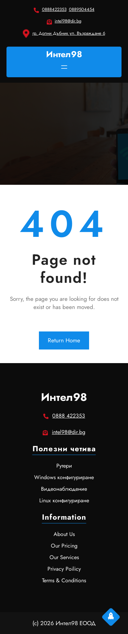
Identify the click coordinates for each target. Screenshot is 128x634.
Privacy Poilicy (64, 569)
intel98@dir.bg (68, 21)
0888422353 (54, 9)
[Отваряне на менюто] (64, 67)
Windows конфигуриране (64, 477)
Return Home (64, 340)
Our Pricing (64, 546)
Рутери (64, 466)
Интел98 (64, 54)
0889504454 (82, 9)
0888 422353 (68, 416)
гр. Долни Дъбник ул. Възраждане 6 (68, 33)
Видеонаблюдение (64, 489)
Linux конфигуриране (64, 500)
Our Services (64, 557)
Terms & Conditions (64, 580)
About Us (64, 534)
